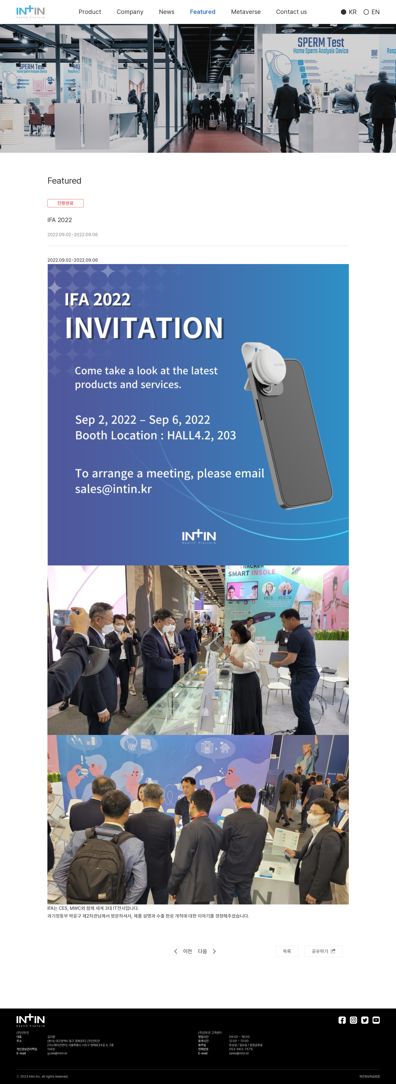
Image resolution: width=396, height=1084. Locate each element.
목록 (287, 951)
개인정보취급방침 (369, 1076)
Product (90, 11)
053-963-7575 (241, 1049)
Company (130, 11)
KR (353, 12)
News (166, 11)
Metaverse (246, 11)
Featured (203, 11)
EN (376, 12)
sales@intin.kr (239, 1053)
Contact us (291, 11)
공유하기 (323, 951)
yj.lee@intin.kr (57, 1053)
